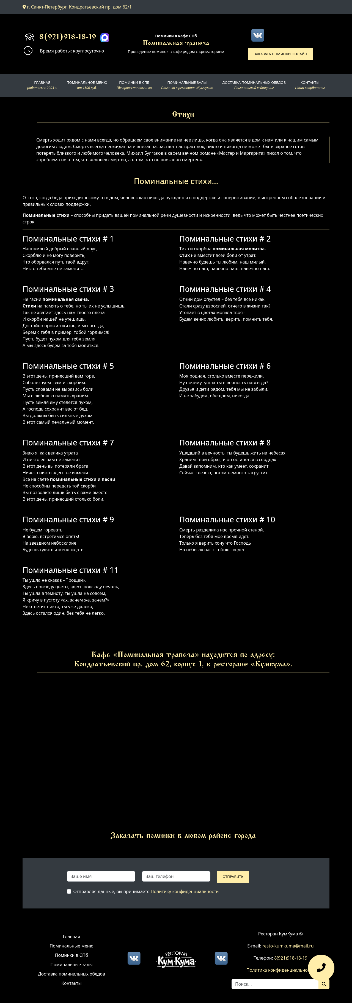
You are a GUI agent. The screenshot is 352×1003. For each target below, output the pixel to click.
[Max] (104, 37)
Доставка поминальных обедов (71, 974)
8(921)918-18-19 (67, 37)
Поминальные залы (71, 965)
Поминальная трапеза (176, 43)
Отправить (233, 876)
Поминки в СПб (71, 955)
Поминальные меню (72, 946)
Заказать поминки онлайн (280, 53)
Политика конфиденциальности (280, 970)
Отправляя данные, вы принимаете (146, 891)
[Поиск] (323, 984)
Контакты (71, 983)
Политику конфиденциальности (185, 891)
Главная (71, 936)
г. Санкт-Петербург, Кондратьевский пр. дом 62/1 (77, 7)
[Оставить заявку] (321, 970)
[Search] (275, 984)
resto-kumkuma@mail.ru (288, 946)
